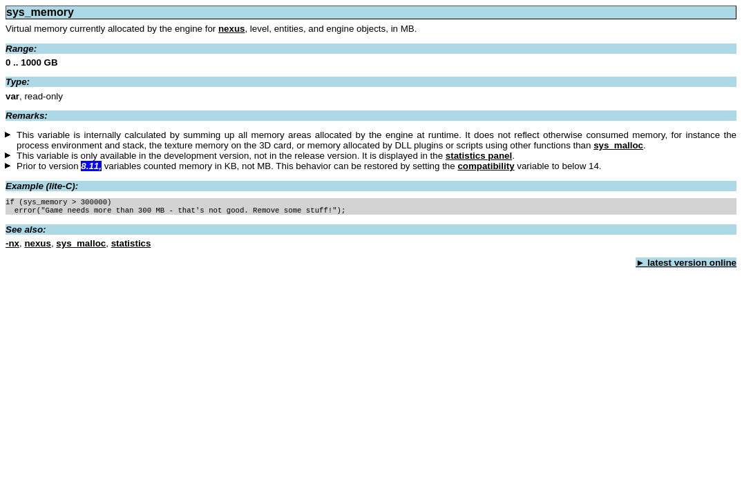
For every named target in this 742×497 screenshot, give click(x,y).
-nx (12, 246)
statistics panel (479, 155)
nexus (231, 28)
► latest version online (686, 265)
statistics (131, 246)
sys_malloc (618, 145)
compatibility (485, 166)
